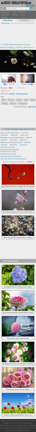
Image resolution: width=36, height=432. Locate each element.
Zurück (9, 79)
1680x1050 (13, 145)
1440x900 (3, 145)
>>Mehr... (29, 162)
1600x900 (3, 140)
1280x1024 (4, 135)
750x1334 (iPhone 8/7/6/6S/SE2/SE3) (13, 159)
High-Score (5, 15)
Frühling (4, 103)
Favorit (6, 91)
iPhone (23, 15)
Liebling (17, 420)
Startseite (25, 420)
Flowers (19, 100)
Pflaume (11, 100)
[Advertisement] (18, 39)
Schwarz (13, 103)
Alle (14, 12)
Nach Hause (5, 12)
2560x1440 (23, 140)
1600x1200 (14, 135)
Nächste (27, 79)
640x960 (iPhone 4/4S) (8, 154)
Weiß (3, 100)
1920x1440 (24, 135)
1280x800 (27, 142)
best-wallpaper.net (26, 423)
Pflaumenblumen (30, 23)
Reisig (33, 100)
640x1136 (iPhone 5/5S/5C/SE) (11, 156)
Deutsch (29, 5)
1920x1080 (13, 140)
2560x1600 (32, 106)
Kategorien (24, 20)
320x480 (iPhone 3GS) (8, 151)
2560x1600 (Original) (7, 147)
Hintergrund (23, 103)
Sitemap (32, 420)
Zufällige (15, 15)
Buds (26, 100)
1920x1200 (23, 145)
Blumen (21, 23)
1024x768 (24, 133)
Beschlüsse (6, 20)
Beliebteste (22, 12)
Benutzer (4, 17)
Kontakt (11, 420)
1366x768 (29, 137)
